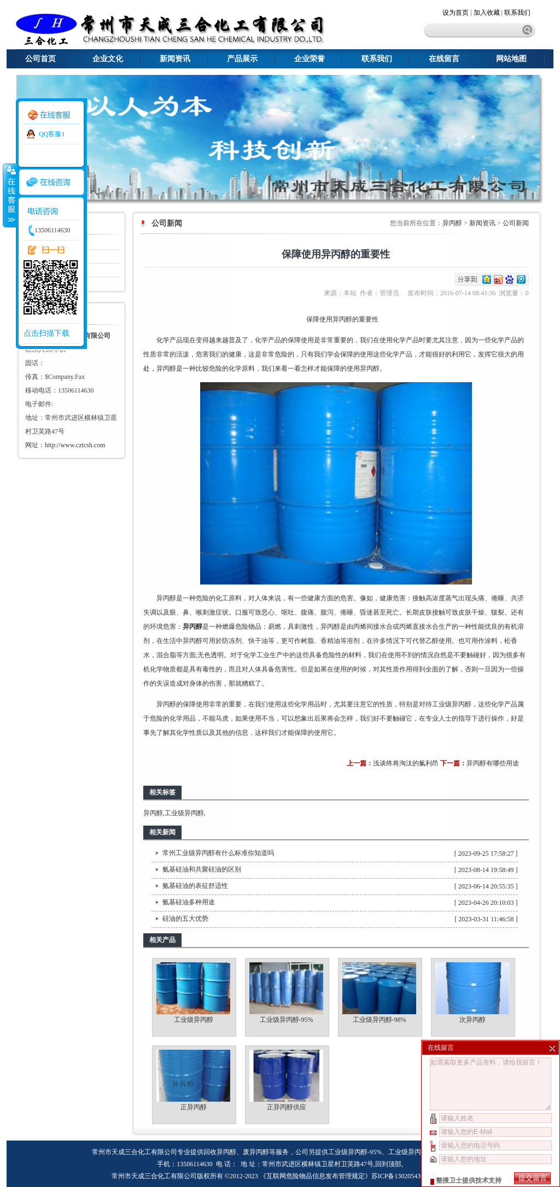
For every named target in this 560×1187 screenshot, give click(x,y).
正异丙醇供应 (286, 1107)
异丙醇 (452, 223)
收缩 (9, 195)
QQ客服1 (52, 134)
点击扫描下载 (46, 333)
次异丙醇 (472, 1020)
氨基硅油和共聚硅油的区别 (201, 869)
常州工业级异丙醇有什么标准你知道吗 (218, 853)
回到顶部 (388, 1164)
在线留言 (444, 59)
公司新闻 (516, 223)
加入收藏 (487, 12)
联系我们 (517, 12)
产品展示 (242, 59)
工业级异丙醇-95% (286, 1020)
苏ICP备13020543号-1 (402, 1176)
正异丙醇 (193, 1107)
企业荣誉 (309, 59)
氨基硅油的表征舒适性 (195, 886)
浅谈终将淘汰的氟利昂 (406, 763)
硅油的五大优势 (185, 918)
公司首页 (40, 59)
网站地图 (511, 59)
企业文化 (107, 59)
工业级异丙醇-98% (379, 1020)
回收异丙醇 (219, 1152)
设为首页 (456, 12)
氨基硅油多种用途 (188, 902)
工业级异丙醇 (451, 704)
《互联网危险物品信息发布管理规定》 (315, 1176)
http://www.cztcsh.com (75, 445)
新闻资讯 (175, 59)
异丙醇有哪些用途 (492, 763)
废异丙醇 (256, 1152)
